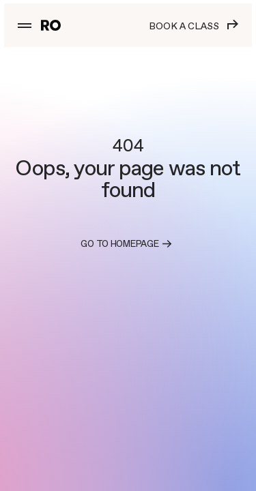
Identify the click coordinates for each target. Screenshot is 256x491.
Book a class (193, 25)
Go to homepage (128, 244)
